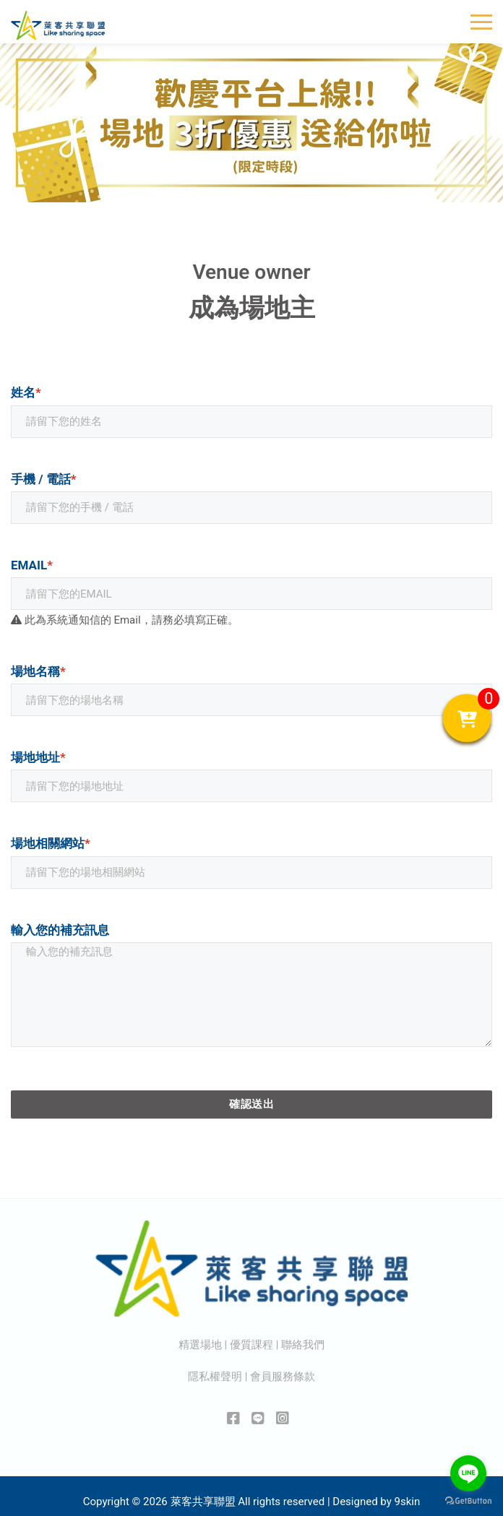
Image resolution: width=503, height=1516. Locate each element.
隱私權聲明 (215, 1376)
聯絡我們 (302, 1344)
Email (32, 565)
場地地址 (38, 757)
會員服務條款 (282, 1376)
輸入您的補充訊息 (60, 930)
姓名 (26, 392)
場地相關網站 (50, 843)
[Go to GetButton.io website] (468, 1501)
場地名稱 (38, 671)
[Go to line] (468, 1473)
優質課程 (251, 1344)
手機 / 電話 (44, 479)
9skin (408, 1501)
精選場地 (200, 1344)
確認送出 (251, 1104)
